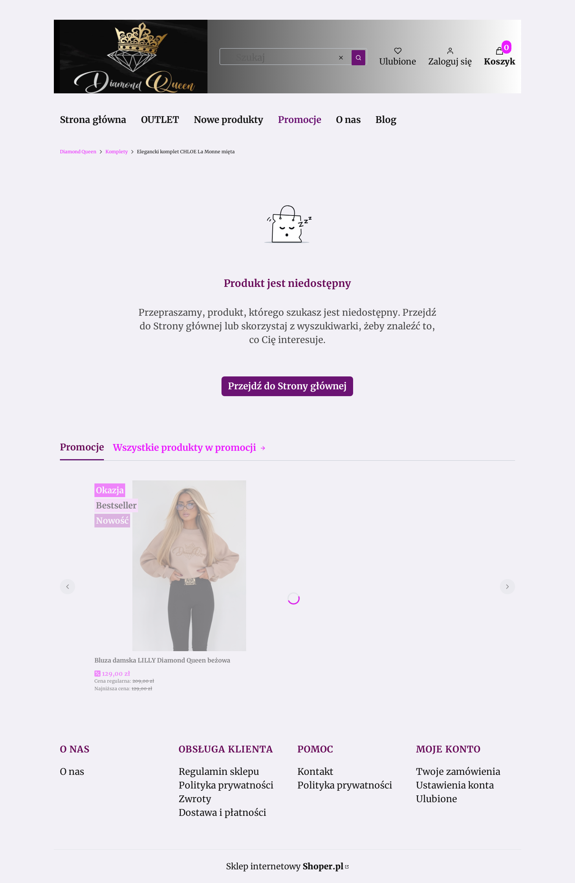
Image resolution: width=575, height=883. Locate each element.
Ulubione (436, 799)
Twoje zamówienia (458, 772)
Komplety (116, 151)
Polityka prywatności (226, 785)
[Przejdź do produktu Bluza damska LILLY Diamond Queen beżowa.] (189, 565)
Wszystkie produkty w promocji (189, 447)
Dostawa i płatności (222, 812)
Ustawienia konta (455, 785)
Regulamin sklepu (219, 772)
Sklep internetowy (285, 866)
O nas (72, 772)
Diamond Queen (78, 151)
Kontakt (315, 772)
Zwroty (195, 799)
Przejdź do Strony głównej (287, 386)
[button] (358, 57)
